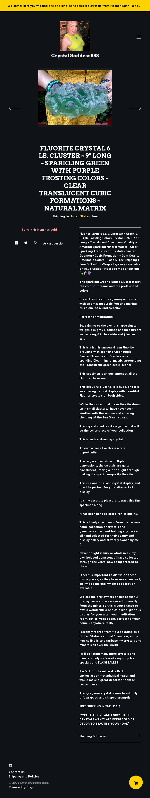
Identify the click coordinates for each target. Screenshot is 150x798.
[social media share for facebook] (16, 241)
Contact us (17, 772)
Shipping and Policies (24, 776)
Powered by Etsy (21, 787)
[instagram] (10, 765)
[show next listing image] (131, 107)
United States (80, 216)
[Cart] (136, 782)
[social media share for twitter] (26, 241)
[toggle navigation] (139, 37)
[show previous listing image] (18, 107)
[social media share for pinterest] (35, 241)
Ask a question (53, 242)
